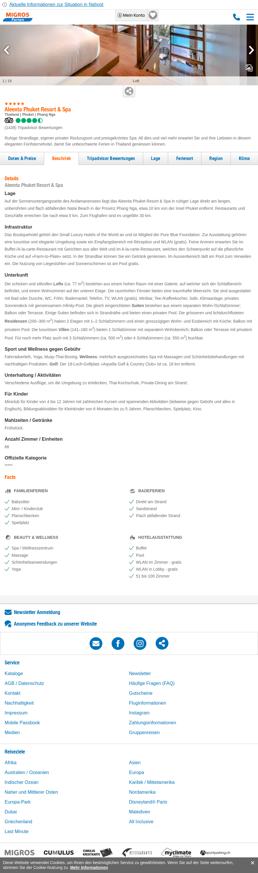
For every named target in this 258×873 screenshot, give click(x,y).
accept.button (252, 862)
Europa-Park (18, 802)
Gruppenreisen (144, 732)
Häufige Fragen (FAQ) (152, 683)
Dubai (11, 811)
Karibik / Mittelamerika (152, 782)
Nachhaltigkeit (19, 703)
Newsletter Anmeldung (37, 612)
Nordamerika (142, 792)
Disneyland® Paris (148, 802)
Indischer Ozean (22, 782)
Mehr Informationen (89, 867)
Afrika (11, 762)
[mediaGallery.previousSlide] (6, 50)
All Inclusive (141, 821)
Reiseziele (15, 752)
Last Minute (17, 831)
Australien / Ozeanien (27, 772)
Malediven (139, 811)
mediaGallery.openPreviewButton (249, 68)
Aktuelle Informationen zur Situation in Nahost (56, 4)
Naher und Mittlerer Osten (31, 792)
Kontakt (12, 693)
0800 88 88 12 (236, 17)
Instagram (139, 712)
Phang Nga (46, 115)
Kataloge (14, 673)
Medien (12, 732)
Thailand (12, 115)
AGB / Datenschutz (24, 683)
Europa (136, 772)
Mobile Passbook (22, 722)
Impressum (16, 712)
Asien (135, 762)
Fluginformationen (147, 703)
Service (12, 662)
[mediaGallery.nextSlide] (251, 50)
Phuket (28, 115)
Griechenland (18, 821)
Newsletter (140, 673)
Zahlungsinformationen (152, 722)
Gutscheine (140, 693)
